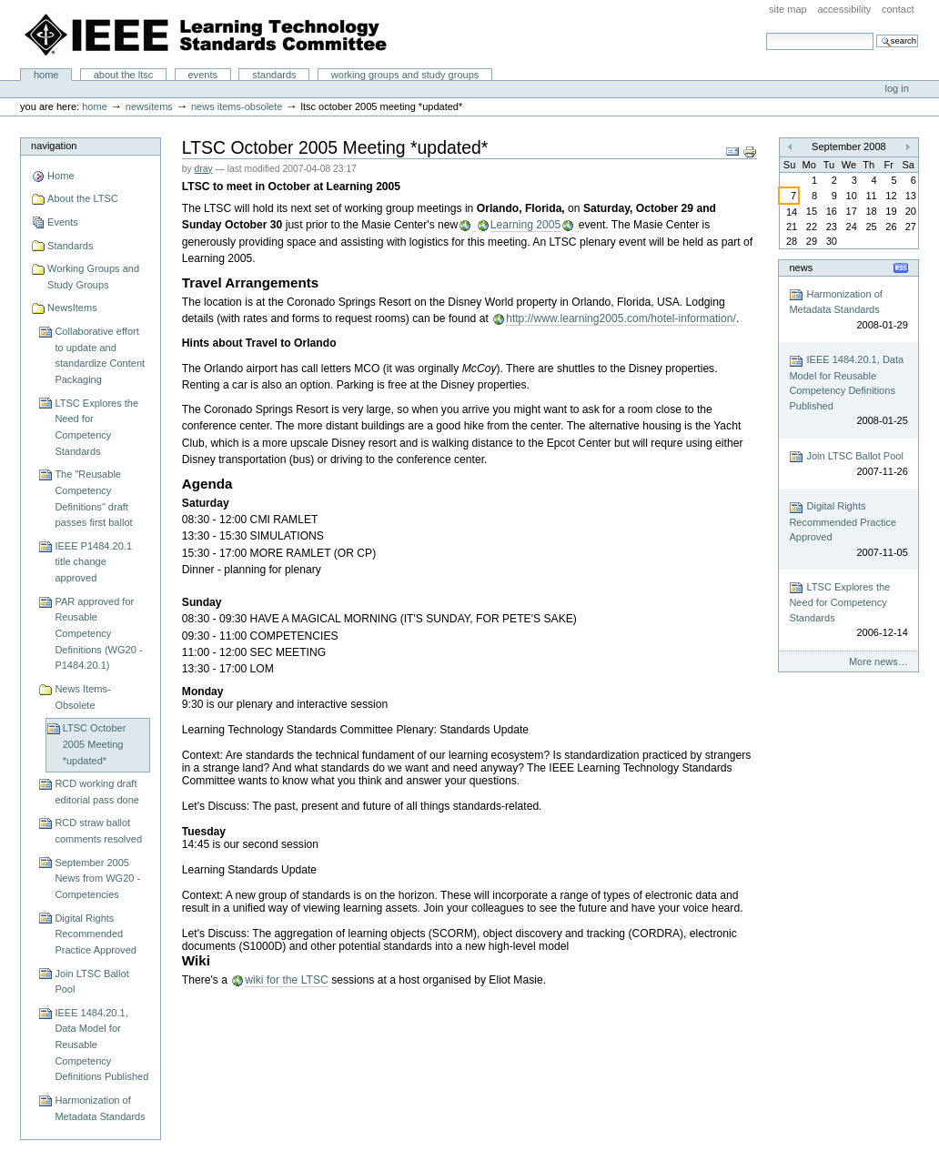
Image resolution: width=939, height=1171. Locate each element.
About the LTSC (124, 74)
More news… (878, 661)
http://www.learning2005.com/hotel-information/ (621, 318)
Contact (898, 9)
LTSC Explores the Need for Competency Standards (96, 427)
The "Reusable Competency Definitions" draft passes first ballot (93, 498)
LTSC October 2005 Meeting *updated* (94, 743)
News (801, 267)
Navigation (53, 145)
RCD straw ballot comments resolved (98, 830)
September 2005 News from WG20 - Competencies (97, 878)
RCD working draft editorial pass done (97, 791)
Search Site (765, 32)
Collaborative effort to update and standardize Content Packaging (100, 355)
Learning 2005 (525, 224)
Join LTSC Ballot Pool (91, 981)
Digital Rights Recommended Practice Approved (95, 934)
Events (202, 74)
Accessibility (844, 9)
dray (204, 169)
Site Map (788, 9)
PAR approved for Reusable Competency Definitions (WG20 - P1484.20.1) (98, 633)
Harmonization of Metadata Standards (100, 1108)
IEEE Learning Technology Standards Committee (206, 34)
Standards (274, 74)
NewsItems (149, 106)
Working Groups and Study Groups (405, 74)
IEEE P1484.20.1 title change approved (93, 561)
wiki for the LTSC (286, 980)
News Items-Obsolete (237, 106)
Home (46, 74)
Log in (897, 88)
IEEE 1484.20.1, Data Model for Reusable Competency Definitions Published (101, 1045)
